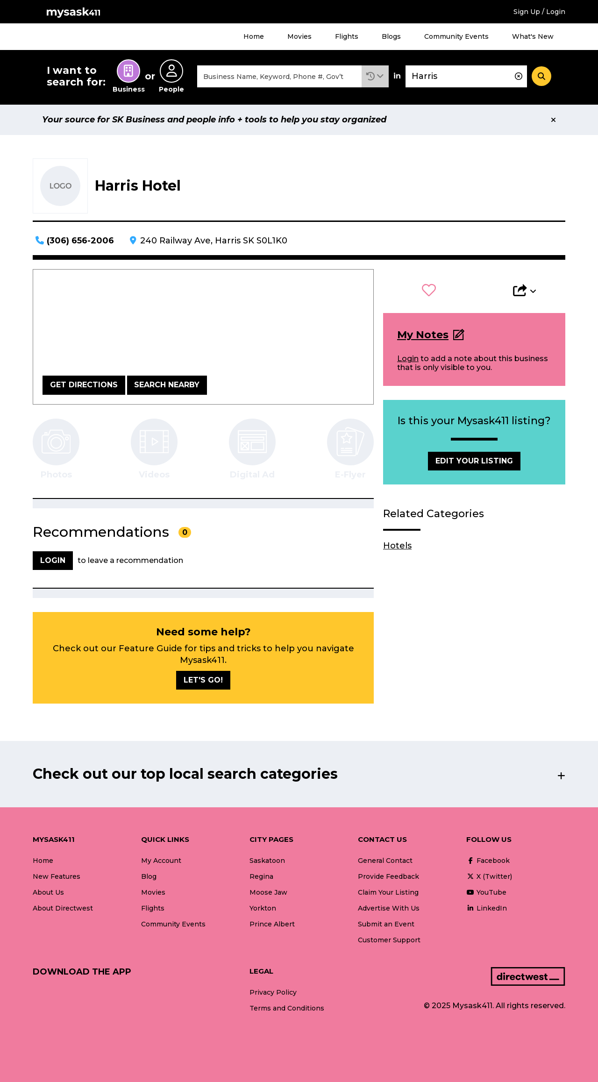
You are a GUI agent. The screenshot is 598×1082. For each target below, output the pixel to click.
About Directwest (63, 908)
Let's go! (203, 680)
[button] (375, 76)
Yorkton (262, 908)
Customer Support (389, 940)
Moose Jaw (268, 892)
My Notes (422, 335)
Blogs (391, 36)
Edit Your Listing (474, 460)
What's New (533, 36)
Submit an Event (386, 924)
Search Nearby (166, 384)
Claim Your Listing (388, 892)
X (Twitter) (489, 876)
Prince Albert (272, 924)
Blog (149, 876)
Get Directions (84, 384)
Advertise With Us (389, 908)
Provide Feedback (388, 876)
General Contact (385, 860)
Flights (346, 36)
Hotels (397, 546)
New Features (56, 876)
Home (253, 36)
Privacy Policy (273, 992)
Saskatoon (267, 860)
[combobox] (279, 76)
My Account (161, 860)
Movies (299, 36)
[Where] (466, 76)
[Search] (541, 76)
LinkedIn (486, 908)
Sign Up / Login (539, 11)
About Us (48, 892)
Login (408, 358)
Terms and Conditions (286, 1008)
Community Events (456, 36)
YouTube (486, 892)
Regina (261, 876)
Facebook (488, 860)
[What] (279, 76)
